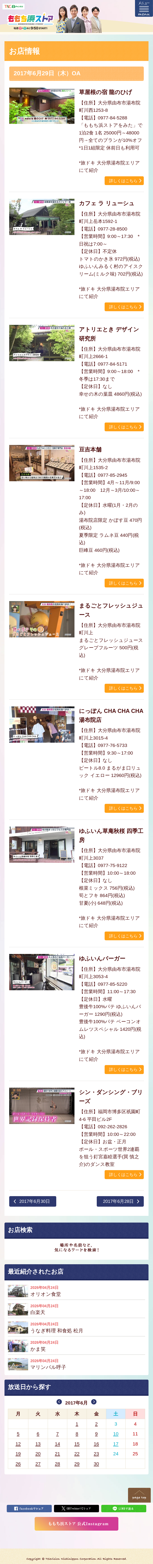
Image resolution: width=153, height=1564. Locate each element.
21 (57, 1453)
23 (96, 1453)
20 (37, 1453)
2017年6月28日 (118, 1201)
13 (37, 1443)
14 (57, 1443)
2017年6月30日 (34, 1201)
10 (115, 1433)
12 (18, 1443)
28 (57, 1463)
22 (76, 1453)
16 (96, 1443)
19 (18, 1453)
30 (96, 1463)
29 (76, 1463)
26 (18, 1463)
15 (76, 1443)
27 (37, 1463)
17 (115, 1443)
